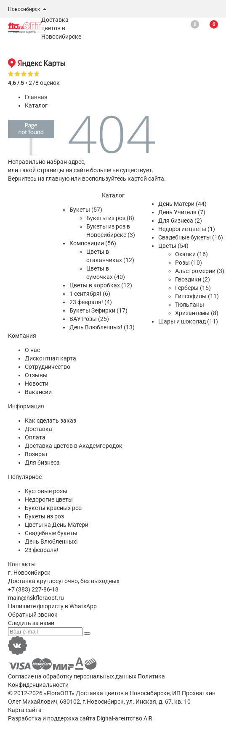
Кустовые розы (46, 491)
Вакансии (38, 392)
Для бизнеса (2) (180, 220)
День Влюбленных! (51, 541)
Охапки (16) (191, 254)
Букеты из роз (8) (110, 218)
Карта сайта (25, 710)
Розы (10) (188, 262)
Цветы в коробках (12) (100, 285)
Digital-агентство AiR (124, 718)
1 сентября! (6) (89, 293)
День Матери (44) (182, 203)
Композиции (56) (92, 243)
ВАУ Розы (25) (89, 318)
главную (57, 178)
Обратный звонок (33, 614)
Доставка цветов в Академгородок (73, 445)
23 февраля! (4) (90, 302)
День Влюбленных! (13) (102, 327)
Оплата (35, 437)
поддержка (62, 718)
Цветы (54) (173, 245)
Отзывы (36, 375)
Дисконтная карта (50, 358)
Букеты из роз (44, 516)
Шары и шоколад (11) (188, 321)
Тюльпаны (189, 304)
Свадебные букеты (51, 533)
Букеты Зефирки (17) (98, 310)
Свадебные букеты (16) (190, 237)
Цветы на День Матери (56, 524)
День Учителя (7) (181, 212)
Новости (36, 383)
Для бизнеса (42, 462)
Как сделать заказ (50, 420)
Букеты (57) (85, 209)
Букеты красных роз (53, 508)
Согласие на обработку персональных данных (72, 676)
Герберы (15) (193, 287)
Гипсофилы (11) (197, 296)
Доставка (38, 429)
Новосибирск (24, 9)
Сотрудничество (47, 366)
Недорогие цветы (49, 499)
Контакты (22, 564)
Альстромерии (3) (199, 271)
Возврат (36, 454)
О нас (32, 350)
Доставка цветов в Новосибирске (123, 693)
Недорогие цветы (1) (186, 229)
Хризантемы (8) (196, 313)
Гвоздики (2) (192, 279)
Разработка (24, 718)
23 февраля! (41, 550)
